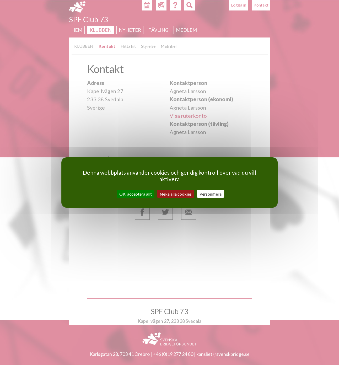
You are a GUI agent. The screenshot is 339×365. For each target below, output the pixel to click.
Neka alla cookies (176, 193)
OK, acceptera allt (135, 193)
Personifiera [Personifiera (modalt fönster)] (211, 193)
